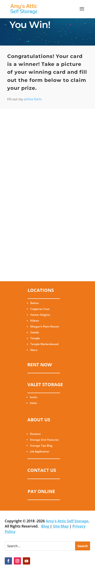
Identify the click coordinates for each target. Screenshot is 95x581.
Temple (35, 338)
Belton (34, 303)
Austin (33, 397)
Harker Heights (40, 315)
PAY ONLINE (41, 491)
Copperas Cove (40, 309)
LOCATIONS (41, 290)
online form (32, 99)
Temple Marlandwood (44, 344)
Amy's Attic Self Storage (67, 521)
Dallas (33, 403)
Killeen (34, 321)
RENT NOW (39, 365)
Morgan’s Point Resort (44, 326)
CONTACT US (41, 470)
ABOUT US (38, 420)
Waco (33, 350)
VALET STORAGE (45, 384)
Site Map (61, 526)
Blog (45, 526)
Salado (34, 332)
